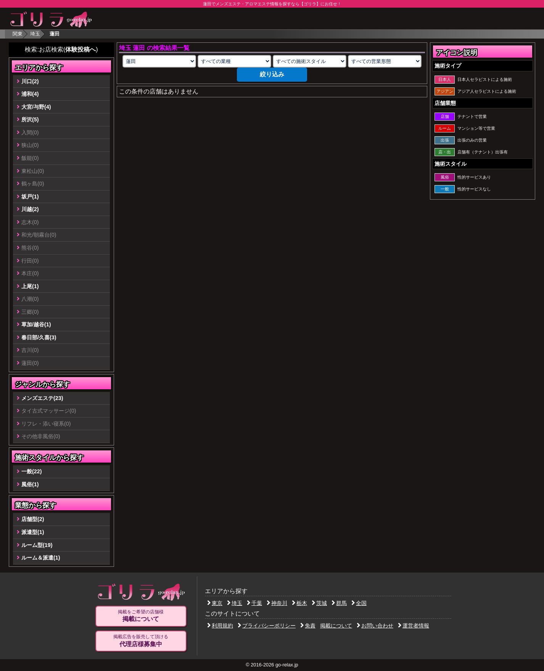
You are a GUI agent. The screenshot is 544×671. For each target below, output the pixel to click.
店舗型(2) (32, 519)
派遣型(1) (32, 532)
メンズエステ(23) (42, 398)
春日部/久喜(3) (38, 337)
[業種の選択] (234, 61)
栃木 (299, 603)
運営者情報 (413, 626)
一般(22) (31, 471)
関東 (18, 34)
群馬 (339, 603)
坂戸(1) (30, 197)
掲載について (336, 626)
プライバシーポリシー (267, 626)
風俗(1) (30, 484)
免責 (307, 626)
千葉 (254, 603)
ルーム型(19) (37, 545)
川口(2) (30, 81)
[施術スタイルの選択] (309, 61)
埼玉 (35, 34)
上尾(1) (30, 286)
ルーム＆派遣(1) (40, 558)
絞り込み (272, 74)
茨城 (319, 603)
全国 (359, 603)
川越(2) (30, 209)
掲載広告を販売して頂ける (140, 641)
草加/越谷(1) (36, 324)
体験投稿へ (80, 49)
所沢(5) (30, 119)
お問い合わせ (375, 626)
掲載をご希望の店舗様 (140, 616)
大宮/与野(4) (36, 107)
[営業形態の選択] (384, 61)
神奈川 (277, 603)
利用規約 (220, 626)
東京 (214, 603)
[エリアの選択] (159, 61)
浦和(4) (30, 94)
